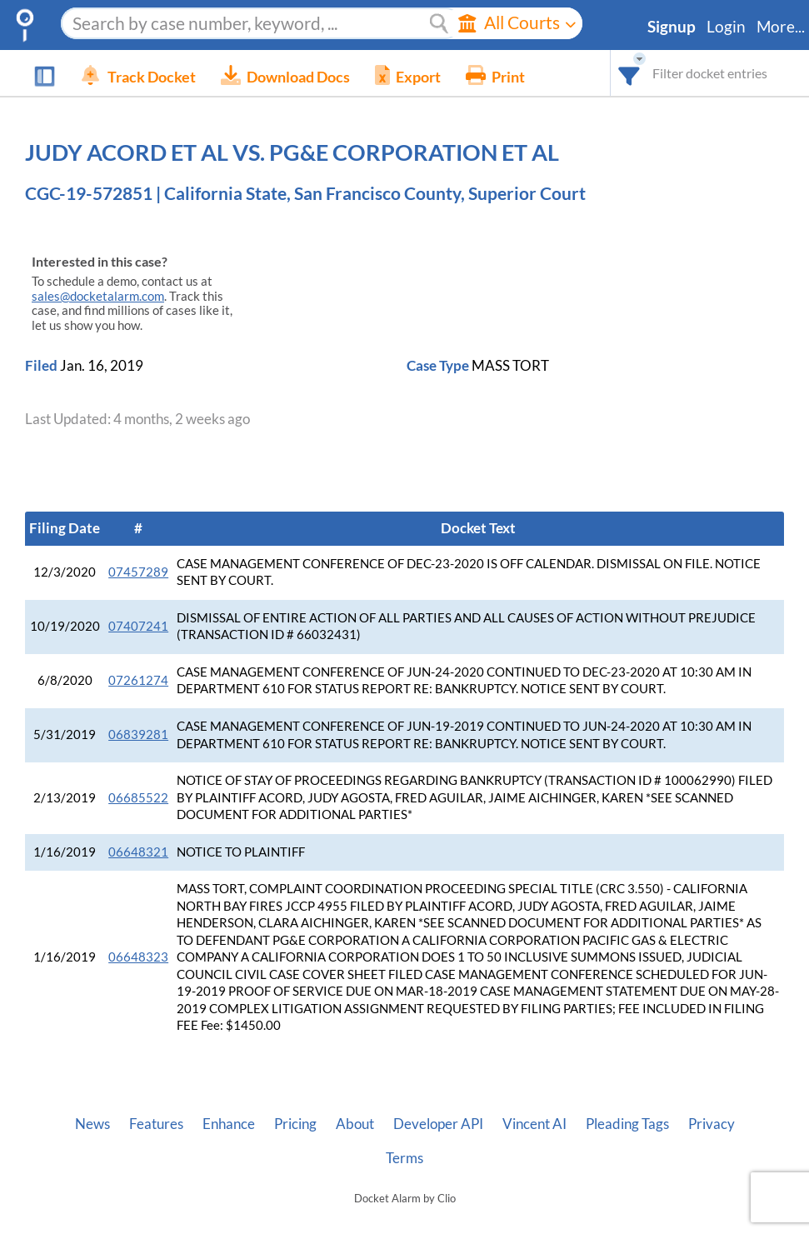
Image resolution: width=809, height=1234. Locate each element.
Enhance (228, 1124)
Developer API (438, 1124)
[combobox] (629, 73)
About (355, 1124)
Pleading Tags (627, 1124)
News (92, 1124)
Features (156, 1124)
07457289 (138, 572)
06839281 (138, 734)
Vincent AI (534, 1124)
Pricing (295, 1124)
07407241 (138, 626)
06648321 (138, 852)
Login (726, 26)
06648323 (138, 957)
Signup (671, 26)
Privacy (711, 1124)
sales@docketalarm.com (98, 296)
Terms (404, 1158)
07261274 (138, 680)
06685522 (138, 798)
